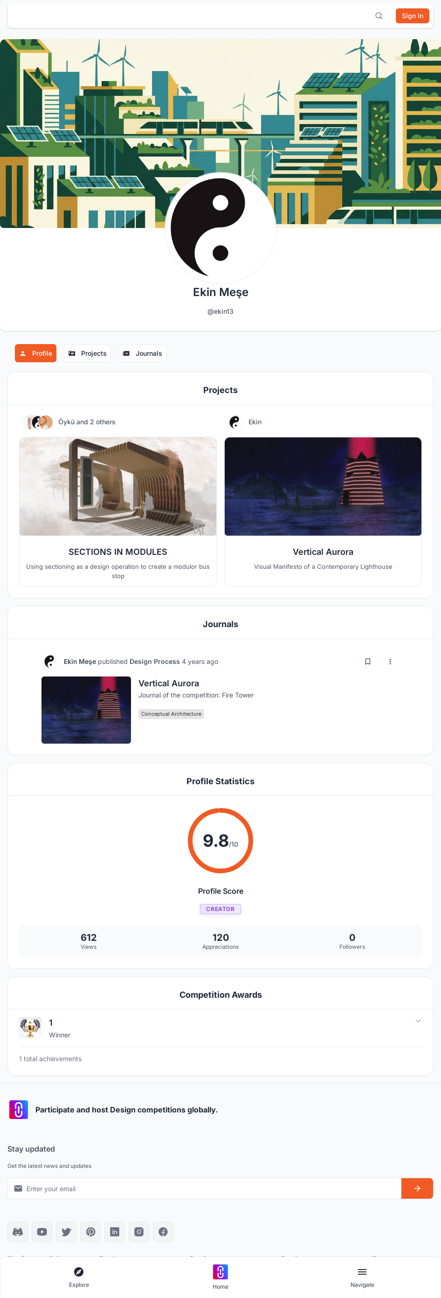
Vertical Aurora (168, 683)
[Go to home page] (220, 1278)
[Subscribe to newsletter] (417, 1188)
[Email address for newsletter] (204, 1188)
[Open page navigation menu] (362, 1278)
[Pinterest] (90, 1232)
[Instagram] (139, 1232)
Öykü (67, 422)
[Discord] (17, 1232)
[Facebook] (163, 1232)
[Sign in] (412, 15)
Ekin (255, 422)
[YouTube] (42, 1232)
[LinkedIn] (114, 1232)
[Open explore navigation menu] (78, 1278)
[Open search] (379, 16)
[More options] (390, 661)
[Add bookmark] (367, 661)
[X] (66, 1232)
